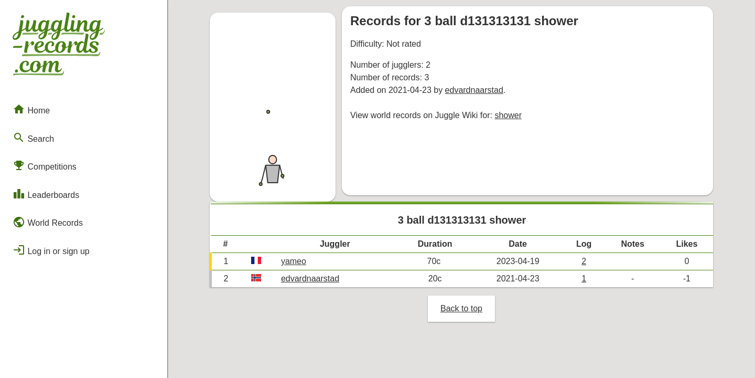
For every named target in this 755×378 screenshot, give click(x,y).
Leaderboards (46, 193)
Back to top (461, 308)
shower (508, 115)
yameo (293, 261)
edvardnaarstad (474, 90)
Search (33, 137)
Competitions (45, 165)
